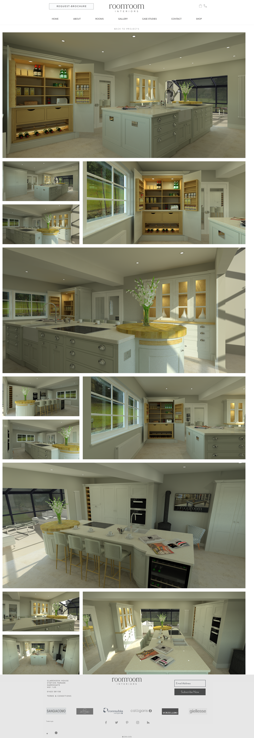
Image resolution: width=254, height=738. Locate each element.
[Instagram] (138, 722)
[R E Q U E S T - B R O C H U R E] (71, 6)
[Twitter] (116, 722)
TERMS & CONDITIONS (59, 696)
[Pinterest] (127, 722)
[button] (200, 6)
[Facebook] (106, 722)
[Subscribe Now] (190, 692)
